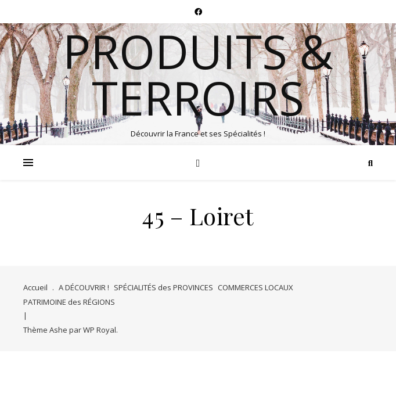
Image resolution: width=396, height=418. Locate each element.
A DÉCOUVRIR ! (84, 287)
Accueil (35, 287)
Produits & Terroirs (198, 74)
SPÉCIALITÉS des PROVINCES (163, 287)
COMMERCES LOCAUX (255, 287)
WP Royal (99, 330)
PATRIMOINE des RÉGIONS (69, 302)
